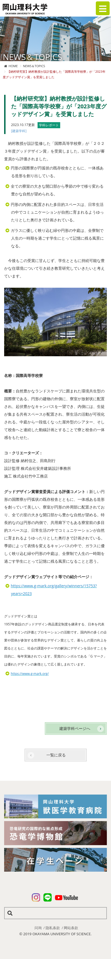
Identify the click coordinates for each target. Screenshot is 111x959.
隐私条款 (53, 927)
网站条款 (71, 927)
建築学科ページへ (74, 728)
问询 (38, 927)
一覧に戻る (56, 755)
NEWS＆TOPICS (34, 66)
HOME (13, 66)
